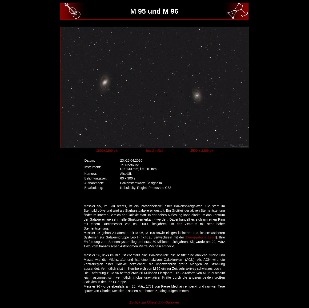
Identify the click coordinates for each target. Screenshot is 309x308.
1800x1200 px (106, 150)
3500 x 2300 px (201, 150)
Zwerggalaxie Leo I (200, 237)
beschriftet (154, 150)
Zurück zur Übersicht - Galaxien (154, 302)
